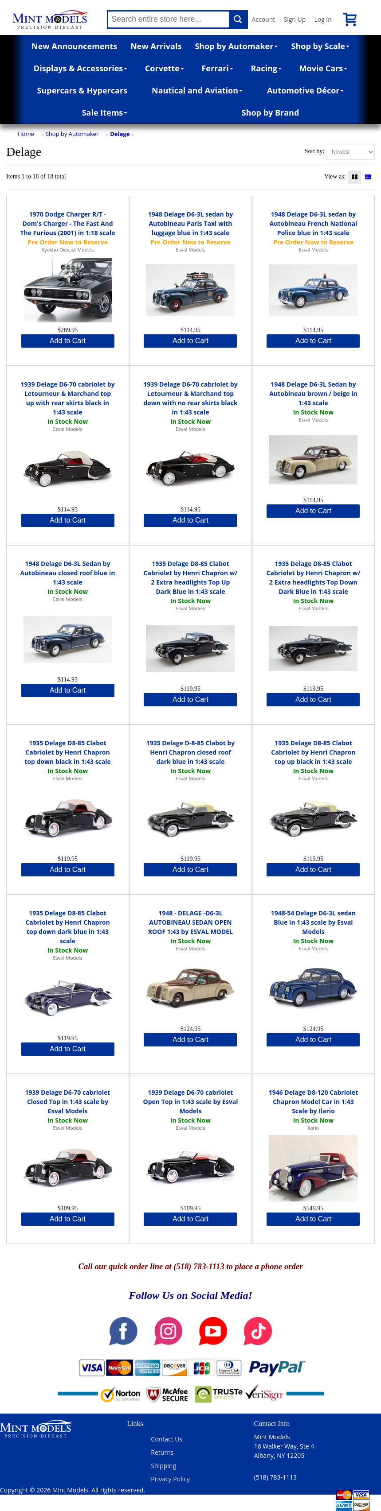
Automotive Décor (305, 90)
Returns (162, 1452)
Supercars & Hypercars (82, 90)
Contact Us (166, 1439)
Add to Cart (68, 341)
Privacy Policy (170, 1479)
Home (26, 134)
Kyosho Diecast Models (67, 249)
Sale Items (105, 112)
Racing (266, 68)
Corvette (164, 68)
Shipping (163, 1465)
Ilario (313, 1127)
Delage (120, 134)
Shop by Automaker (236, 46)
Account (263, 19)
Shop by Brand (270, 112)
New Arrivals (155, 46)
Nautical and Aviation (197, 90)
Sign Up (294, 19)
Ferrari (217, 68)
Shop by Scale (320, 46)
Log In (322, 19)
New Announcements (74, 46)
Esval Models (190, 249)
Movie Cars (323, 68)
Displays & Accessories (80, 68)
